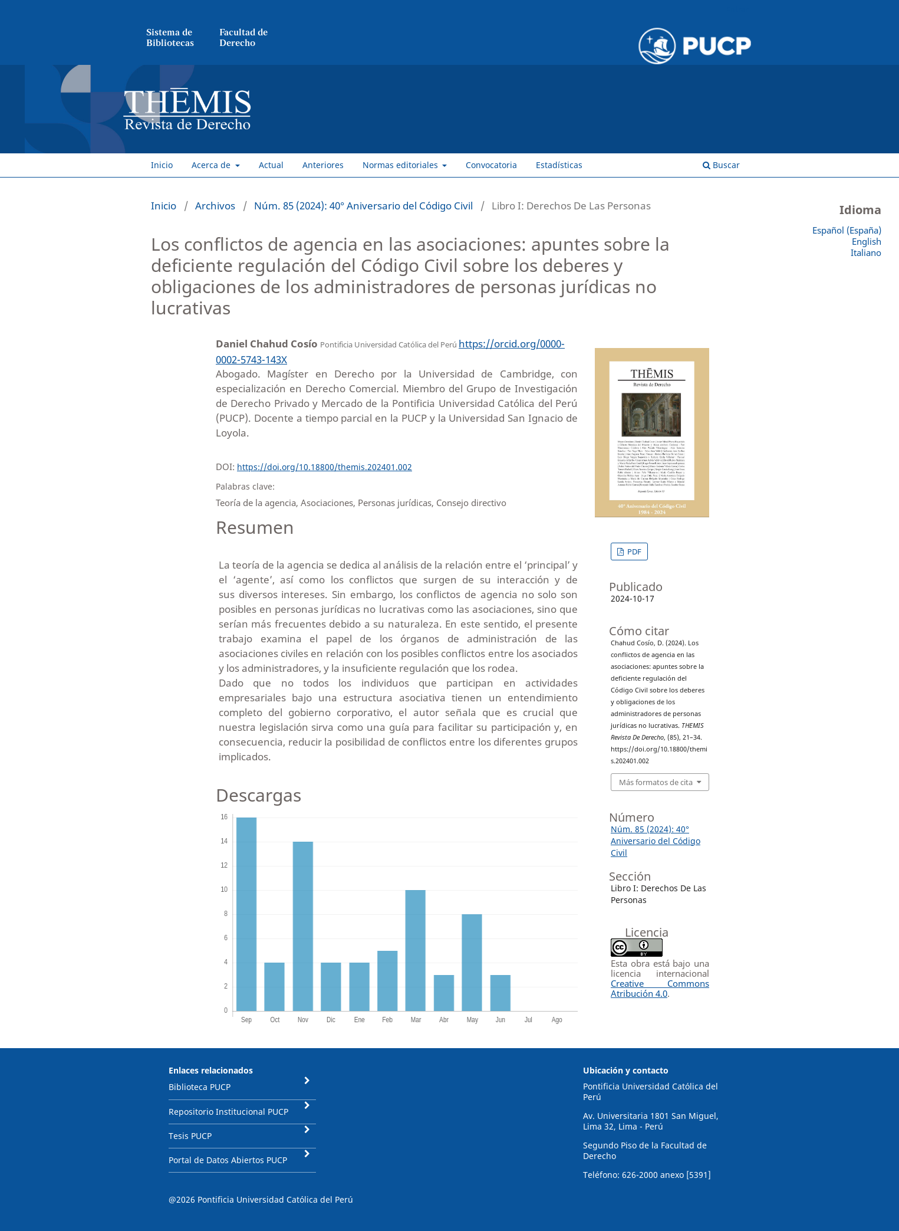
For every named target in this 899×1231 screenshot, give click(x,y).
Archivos (215, 205)
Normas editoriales (401, 164)
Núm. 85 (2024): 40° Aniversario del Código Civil (363, 205)
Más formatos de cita (656, 782)
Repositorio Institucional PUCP (228, 1111)
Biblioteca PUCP (199, 1086)
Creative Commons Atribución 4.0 (660, 988)
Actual (271, 164)
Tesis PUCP (190, 1135)
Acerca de (212, 164)
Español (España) (846, 230)
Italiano (866, 252)
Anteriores (323, 164)
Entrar (737, 9)
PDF (633, 551)
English (866, 241)
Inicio (162, 164)
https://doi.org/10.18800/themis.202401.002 (324, 466)
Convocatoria (491, 164)
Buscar (721, 164)
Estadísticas (559, 164)
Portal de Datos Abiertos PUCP (228, 1160)
